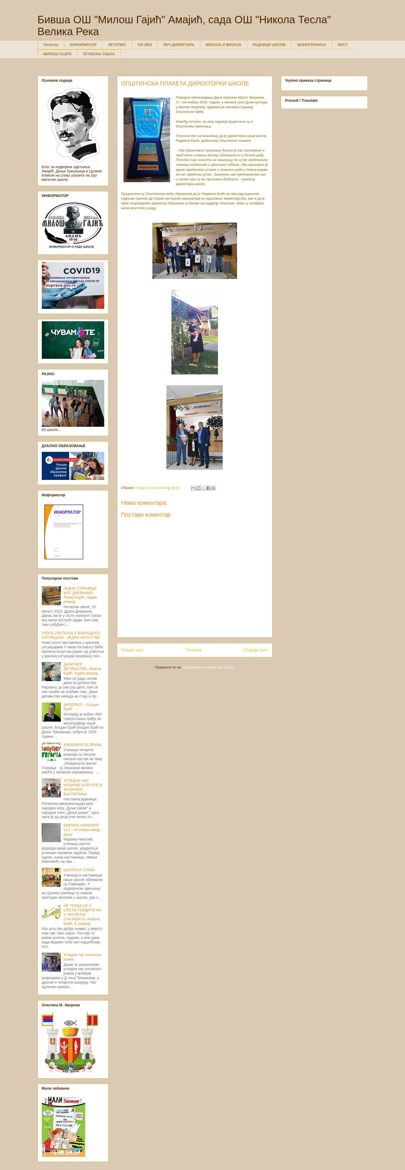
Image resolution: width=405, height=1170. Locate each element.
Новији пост (132, 650)
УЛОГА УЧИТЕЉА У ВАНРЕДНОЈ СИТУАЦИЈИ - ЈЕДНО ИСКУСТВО (71, 635)
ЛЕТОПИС (117, 45)
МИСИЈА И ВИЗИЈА (224, 45)
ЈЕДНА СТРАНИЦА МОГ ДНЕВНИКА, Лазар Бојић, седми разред (80, 595)
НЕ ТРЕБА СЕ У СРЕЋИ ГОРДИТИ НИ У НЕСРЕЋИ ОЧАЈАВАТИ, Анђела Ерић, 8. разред (82, 914)
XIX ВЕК (145, 45)
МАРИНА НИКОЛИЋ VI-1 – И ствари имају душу (81, 829)
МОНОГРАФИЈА (311, 45)
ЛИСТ (343, 45)
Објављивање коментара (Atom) (208, 667)
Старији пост (256, 650)
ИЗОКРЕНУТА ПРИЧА (82, 745)
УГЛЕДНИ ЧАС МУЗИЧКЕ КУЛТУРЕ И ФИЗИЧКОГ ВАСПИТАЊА (82, 787)
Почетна (50, 45)
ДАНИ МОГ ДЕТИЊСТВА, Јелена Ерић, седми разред (82, 668)
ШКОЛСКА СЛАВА (79, 870)
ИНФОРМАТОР (83, 45)
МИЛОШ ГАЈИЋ (57, 54)
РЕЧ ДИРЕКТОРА (178, 45)
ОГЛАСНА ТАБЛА (99, 54)
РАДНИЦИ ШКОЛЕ (269, 45)
